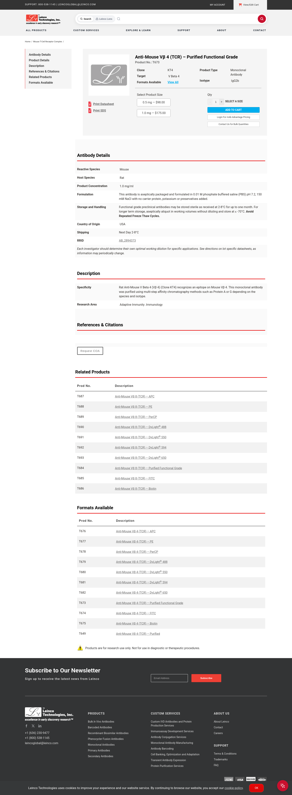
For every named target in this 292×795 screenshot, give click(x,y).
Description (36, 66)
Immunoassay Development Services (172, 731)
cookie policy (234, 788)
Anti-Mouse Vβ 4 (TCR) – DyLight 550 (141, 572)
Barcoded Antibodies (100, 727)
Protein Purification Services (167, 765)
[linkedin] (39, 725)
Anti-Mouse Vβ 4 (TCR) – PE (134, 541)
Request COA (90, 350)
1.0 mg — (154, 113)
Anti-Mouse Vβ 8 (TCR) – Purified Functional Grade (148, 468)
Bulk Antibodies (101, 721)
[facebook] (26, 725)
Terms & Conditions (225, 753)
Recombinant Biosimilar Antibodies (108, 733)
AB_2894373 (127, 240)
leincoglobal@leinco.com (41, 743)
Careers (218, 733)
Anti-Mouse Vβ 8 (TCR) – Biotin (135, 488)
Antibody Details (40, 54)
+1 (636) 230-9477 (37, 733)
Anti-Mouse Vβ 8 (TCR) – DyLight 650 (140, 458)
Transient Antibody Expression (168, 760)
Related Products (40, 77)
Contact (218, 727)
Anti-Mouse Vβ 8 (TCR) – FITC (135, 478)
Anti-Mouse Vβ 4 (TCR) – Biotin (136, 623)
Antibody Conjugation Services (168, 737)
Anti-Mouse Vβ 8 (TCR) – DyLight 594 (140, 447)
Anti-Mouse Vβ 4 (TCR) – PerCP (137, 552)
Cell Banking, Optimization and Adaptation (175, 754)
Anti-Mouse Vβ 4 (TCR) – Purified (138, 634)
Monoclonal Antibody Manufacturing (172, 742)
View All (173, 82)
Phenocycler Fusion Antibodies (106, 738)
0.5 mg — (154, 102)
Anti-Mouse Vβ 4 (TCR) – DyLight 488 (141, 562)
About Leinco (221, 721)
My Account (217, 4)
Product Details (39, 60)
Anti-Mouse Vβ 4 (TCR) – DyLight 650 (141, 592)
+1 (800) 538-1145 (37, 738)
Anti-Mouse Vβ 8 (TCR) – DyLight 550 (140, 437)
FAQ (216, 765)
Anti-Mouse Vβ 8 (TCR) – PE (133, 406)
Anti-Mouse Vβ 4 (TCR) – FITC (136, 613)
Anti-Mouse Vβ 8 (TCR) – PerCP (136, 417)
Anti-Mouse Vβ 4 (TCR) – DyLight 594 (141, 582)
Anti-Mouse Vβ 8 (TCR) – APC (134, 396)
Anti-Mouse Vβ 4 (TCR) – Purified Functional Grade (149, 603)
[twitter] (33, 725)
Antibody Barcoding (162, 748)
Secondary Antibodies (100, 756)
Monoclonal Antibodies (101, 744)
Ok (256, 787)
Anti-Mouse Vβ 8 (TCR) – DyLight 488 (140, 427)
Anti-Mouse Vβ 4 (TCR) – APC (135, 531)
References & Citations (44, 71)
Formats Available (41, 82)
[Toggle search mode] (96, 18)
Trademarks (221, 759)
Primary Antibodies (99, 750)
